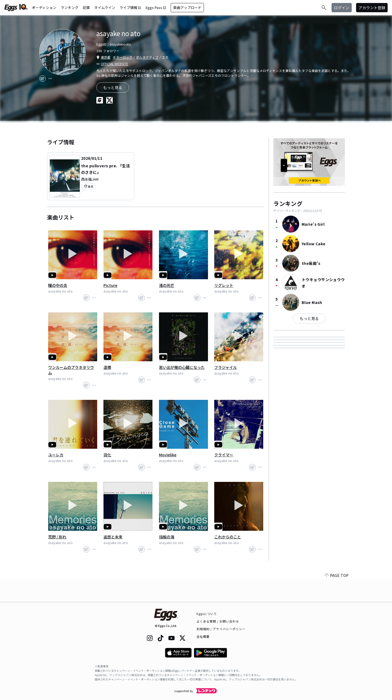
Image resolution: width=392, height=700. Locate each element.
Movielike (167, 454)
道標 (107, 367)
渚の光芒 (166, 285)
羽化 (107, 454)
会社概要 (203, 636)
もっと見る (309, 318)
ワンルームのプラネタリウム (71, 370)
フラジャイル (225, 367)
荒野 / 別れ (57, 536)
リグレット (223, 285)
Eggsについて (207, 613)
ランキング (69, 7)
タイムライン (104, 7)
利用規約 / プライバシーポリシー (221, 629)
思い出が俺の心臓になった (182, 367)
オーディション (44, 7)
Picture (110, 285)
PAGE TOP (336, 598)
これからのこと (227, 536)
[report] (50, 78)
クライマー (223, 454)
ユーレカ (55, 454)
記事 (86, 7)
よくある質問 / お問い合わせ (218, 621)
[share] (42, 78)
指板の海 (166, 536)
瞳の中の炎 (57, 285)
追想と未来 (112, 536)
